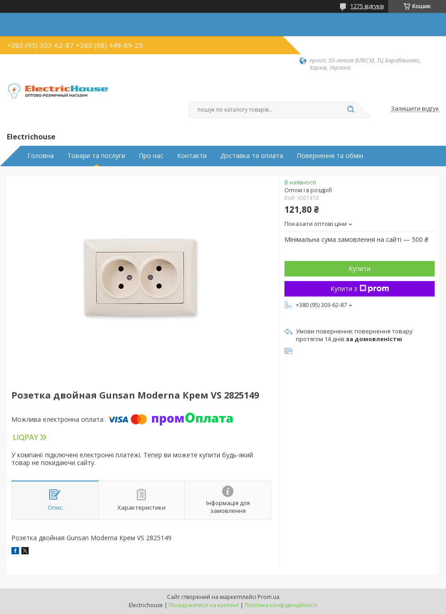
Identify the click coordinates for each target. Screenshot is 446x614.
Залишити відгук (415, 109)
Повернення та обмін (330, 156)
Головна (40, 156)
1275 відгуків (367, 6)
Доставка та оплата (251, 156)
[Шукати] (350, 110)
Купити (359, 268)
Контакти (192, 156)
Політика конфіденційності (281, 605)
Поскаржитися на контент (204, 605)
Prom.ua (268, 597)
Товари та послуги (96, 156)
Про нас (151, 156)
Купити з (359, 288)
